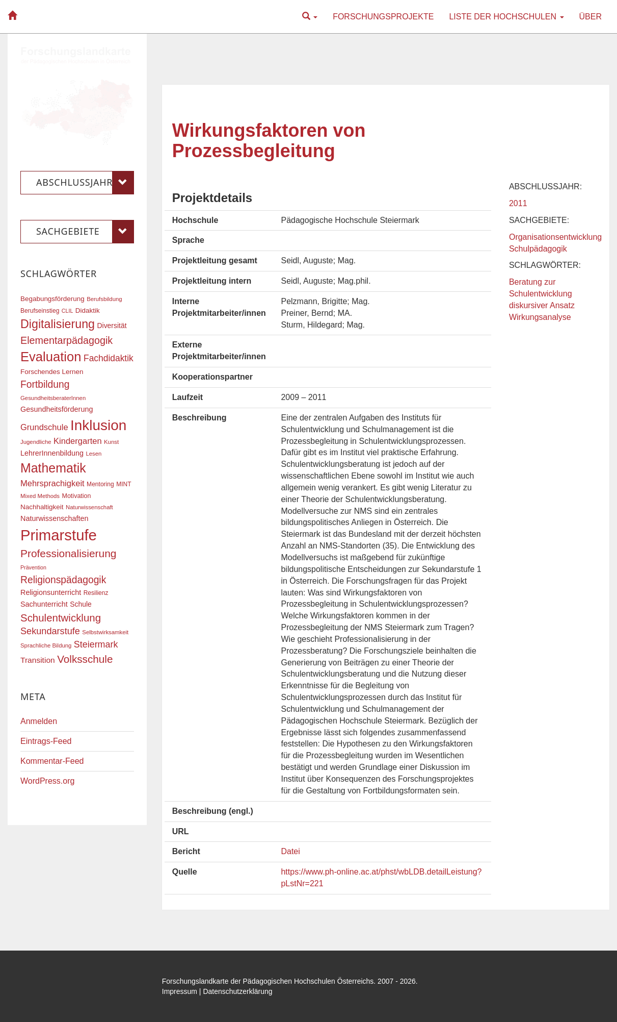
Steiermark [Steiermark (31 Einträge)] (96, 644)
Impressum (179, 991)
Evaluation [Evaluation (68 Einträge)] (51, 357)
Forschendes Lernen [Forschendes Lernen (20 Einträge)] (51, 372)
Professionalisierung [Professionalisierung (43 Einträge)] (68, 553)
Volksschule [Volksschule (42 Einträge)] (85, 659)
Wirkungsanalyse (540, 317)
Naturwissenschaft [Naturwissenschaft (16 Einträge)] (89, 507)
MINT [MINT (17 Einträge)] (123, 484)
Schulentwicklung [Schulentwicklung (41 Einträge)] (60, 618)
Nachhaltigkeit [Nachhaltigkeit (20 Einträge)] (42, 507)
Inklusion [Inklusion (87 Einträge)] (98, 425)
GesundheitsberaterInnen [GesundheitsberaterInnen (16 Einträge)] (53, 398)
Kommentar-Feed (52, 761)
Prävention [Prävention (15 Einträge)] (33, 567)
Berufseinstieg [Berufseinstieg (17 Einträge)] (39, 310)
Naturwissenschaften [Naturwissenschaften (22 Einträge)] (54, 518)
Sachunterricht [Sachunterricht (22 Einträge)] (44, 604)
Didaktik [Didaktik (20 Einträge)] (87, 310)
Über (590, 16)
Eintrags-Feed (46, 741)
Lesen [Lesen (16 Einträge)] (93, 454)
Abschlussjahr (85, 182)
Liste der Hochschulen (506, 16)
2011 (518, 203)
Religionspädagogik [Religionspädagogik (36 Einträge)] (63, 580)
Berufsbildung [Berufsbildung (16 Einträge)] (104, 299)
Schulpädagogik (538, 248)
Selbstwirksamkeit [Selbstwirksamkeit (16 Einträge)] (105, 632)
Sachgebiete (85, 231)
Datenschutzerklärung (237, 991)
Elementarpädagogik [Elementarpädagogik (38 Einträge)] (66, 340)
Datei (290, 851)
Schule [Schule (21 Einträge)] (81, 604)
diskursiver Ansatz (542, 305)
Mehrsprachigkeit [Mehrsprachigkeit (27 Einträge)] (52, 483)
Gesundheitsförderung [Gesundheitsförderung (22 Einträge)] (56, 409)
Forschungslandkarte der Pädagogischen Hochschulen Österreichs (268, 981)
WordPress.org (47, 781)
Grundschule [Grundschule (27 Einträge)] (44, 427)
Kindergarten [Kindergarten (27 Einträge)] (77, 440)
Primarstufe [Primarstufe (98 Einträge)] (58, 535)
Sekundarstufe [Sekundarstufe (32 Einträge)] (50, 631)
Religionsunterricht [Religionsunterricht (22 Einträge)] (50, 592)
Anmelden (38, 721)
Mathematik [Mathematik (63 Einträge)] (53, 468)
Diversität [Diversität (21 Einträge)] (111, 325)
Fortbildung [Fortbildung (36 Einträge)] (44, 384)
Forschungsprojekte (383, 16)
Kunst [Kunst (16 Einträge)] (111, 442)
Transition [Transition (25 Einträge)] (37, 660)
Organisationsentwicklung (555, 237)
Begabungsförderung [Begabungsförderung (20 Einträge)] (52, 299)
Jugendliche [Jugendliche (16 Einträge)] (35, 442)
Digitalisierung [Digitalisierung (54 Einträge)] (57, 324)
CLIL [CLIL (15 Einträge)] (67, 311)
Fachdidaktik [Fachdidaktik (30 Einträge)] (108, 358)
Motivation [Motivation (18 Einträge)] (76, 496)
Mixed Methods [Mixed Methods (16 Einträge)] (40, 496)
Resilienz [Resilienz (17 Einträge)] (96, 592)
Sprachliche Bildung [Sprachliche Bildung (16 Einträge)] (45, 645)
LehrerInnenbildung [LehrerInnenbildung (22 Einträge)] (52, 453)
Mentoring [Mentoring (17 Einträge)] (100, 484)
